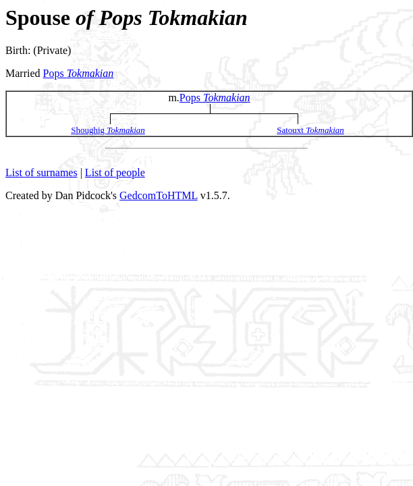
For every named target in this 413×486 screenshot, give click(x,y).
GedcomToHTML (158, 195)
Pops (78, 73)
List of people (115, 172)
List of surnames (41, 172)
